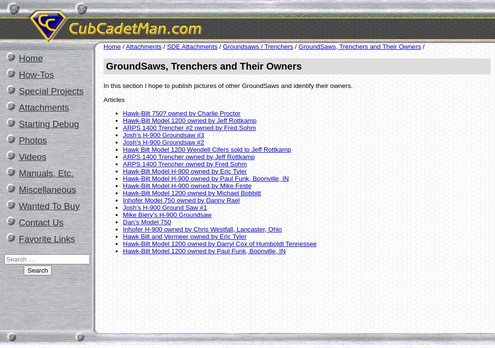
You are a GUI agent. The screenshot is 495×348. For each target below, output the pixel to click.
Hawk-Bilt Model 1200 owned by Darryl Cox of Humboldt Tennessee (220, 243)
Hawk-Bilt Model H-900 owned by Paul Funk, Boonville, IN (206, 178)
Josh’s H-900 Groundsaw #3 (163, 135)
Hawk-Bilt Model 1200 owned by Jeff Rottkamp (189, 120)
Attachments (44, 107)
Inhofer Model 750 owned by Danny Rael (181, 200)
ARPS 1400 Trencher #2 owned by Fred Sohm (189, 127)
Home (31, 58)
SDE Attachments (192, 46)
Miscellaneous (47, 190)
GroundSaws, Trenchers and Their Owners (360, 46)
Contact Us (41, 223)
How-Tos (36, 75)
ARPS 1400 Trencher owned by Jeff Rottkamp (189, 156)
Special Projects (51, 91)
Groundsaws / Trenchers (258, 46)
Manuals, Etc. (46, 173)
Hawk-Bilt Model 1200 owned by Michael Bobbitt (192, 193)
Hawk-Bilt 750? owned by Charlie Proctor (181, 113)
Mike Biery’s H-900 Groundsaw (167, 214)
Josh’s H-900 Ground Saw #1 (165, 207)
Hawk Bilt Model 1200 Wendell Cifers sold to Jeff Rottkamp (207, 149)
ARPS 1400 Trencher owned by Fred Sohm (185, 164)
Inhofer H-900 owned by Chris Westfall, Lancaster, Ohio (202, 229)
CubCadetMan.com (205, 21)
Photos (33, 140)
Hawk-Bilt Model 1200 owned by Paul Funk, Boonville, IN (204, 251)
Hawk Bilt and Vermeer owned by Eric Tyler (184, 236)
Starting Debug (49, 124)
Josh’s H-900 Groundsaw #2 (163, 142)
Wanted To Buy (49, 206)
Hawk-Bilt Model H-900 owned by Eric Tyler (185, 171)
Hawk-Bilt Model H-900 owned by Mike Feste (187, 185)
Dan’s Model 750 (147, 222)
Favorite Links (47, 239)
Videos (32, 157)
